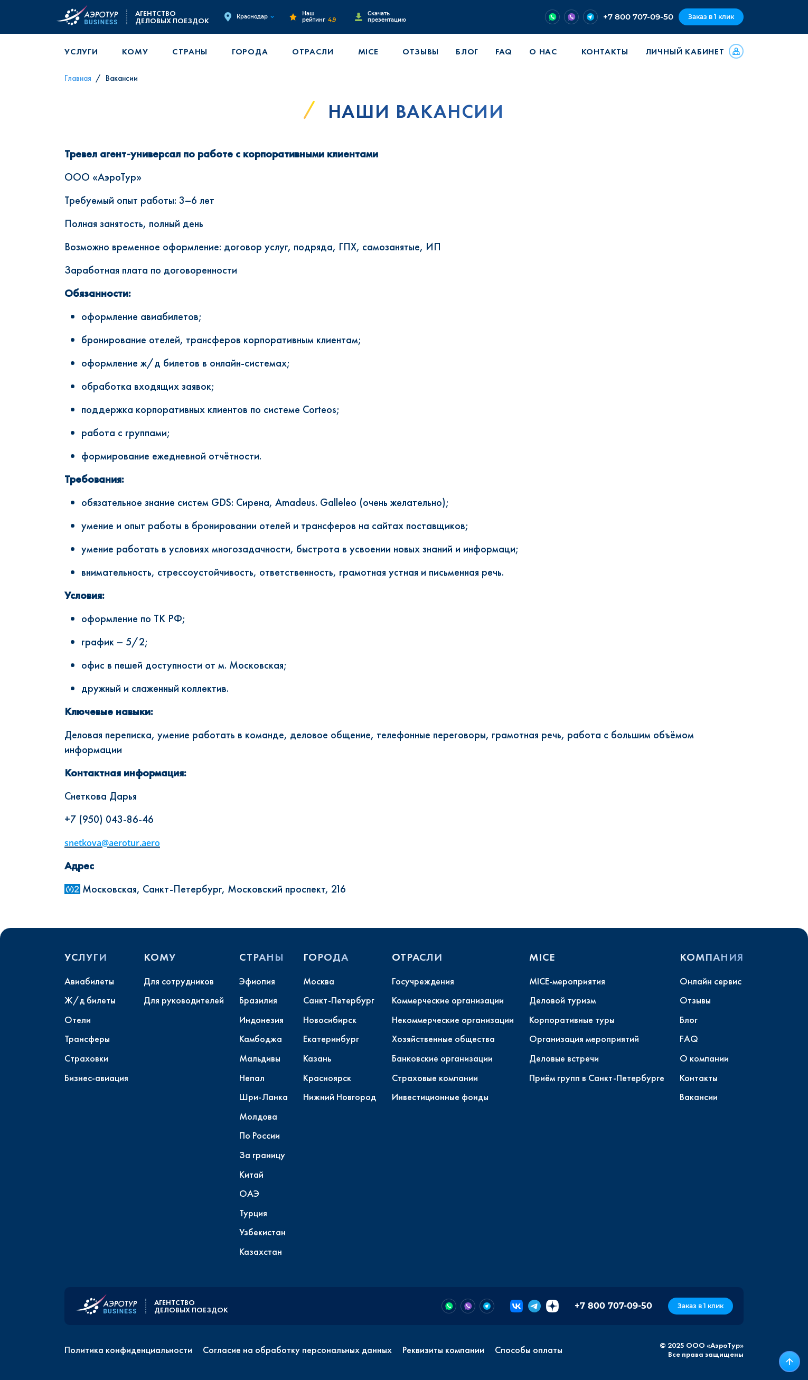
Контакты (604, 51)
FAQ (503, 51)
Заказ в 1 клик (711, 17)
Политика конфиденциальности (128, 1350)
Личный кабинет (685, 51)
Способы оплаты (528, 1350)
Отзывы (420, 51)
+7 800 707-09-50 (638, 17)
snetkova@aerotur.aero (112, 843)
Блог (467, 51)
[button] (85, 51)
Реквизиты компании (443, 1350)
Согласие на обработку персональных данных (297, 1350)
